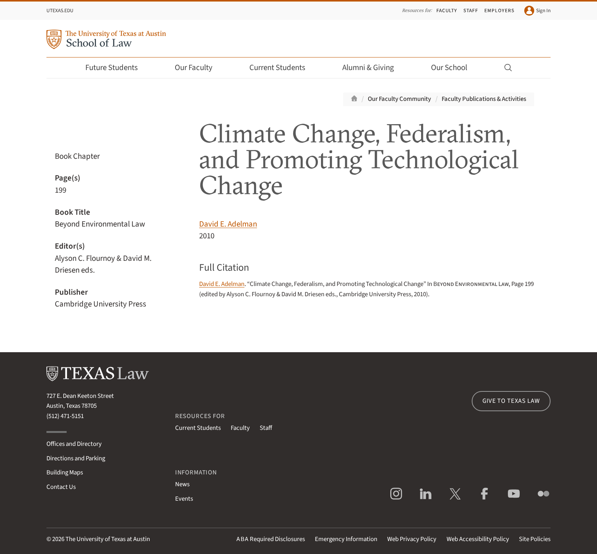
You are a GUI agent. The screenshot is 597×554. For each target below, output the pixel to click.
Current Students (282, 67)
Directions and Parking (75, 458)
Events (184, 498)
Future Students (116, 67)
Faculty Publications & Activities (484, 99)
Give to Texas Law (511, 401)
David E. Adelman (228, 224)
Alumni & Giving (373, 67)
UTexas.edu (59, 10)
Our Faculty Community (399, 99)
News (182, 484)
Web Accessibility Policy (478, 539)
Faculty (447, 10)
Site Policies (535, 539)
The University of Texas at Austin (107, 539)
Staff (470, 10)
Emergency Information (346, 539)
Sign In (537, 11)
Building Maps (64, 472)
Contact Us (61, 487)
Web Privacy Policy (411, 539)
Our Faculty (199, 67)
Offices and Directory (74, 444)
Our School (454, 67)
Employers (499, 10)
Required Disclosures (270, 539)
